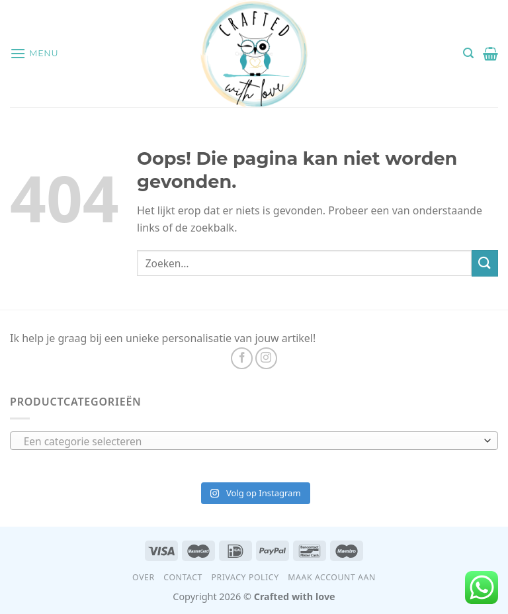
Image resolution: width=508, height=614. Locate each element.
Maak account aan (332, 577)
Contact (182, 577)
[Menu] (34, 53)
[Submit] (485, 263)
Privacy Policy (245, 577)
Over (143, 577)
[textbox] (251, 441)
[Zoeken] (468, 53)
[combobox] (254, 440)
